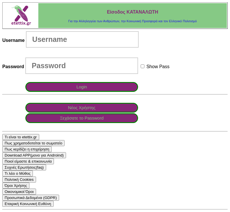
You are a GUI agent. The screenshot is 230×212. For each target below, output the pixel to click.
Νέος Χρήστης (81, 107)
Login (81, 86)
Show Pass (155, 66)
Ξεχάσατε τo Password (82, 118)
